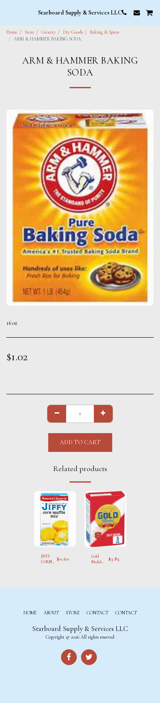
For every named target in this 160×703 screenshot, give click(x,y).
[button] (9, 12)
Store (29, 32)
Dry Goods (73, 32)
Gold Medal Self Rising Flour (96, 559)
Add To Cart (80, 442)
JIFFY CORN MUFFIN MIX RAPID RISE (48, 559)
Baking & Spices (104, 32)
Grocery (48, 32)
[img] (55, 519)
